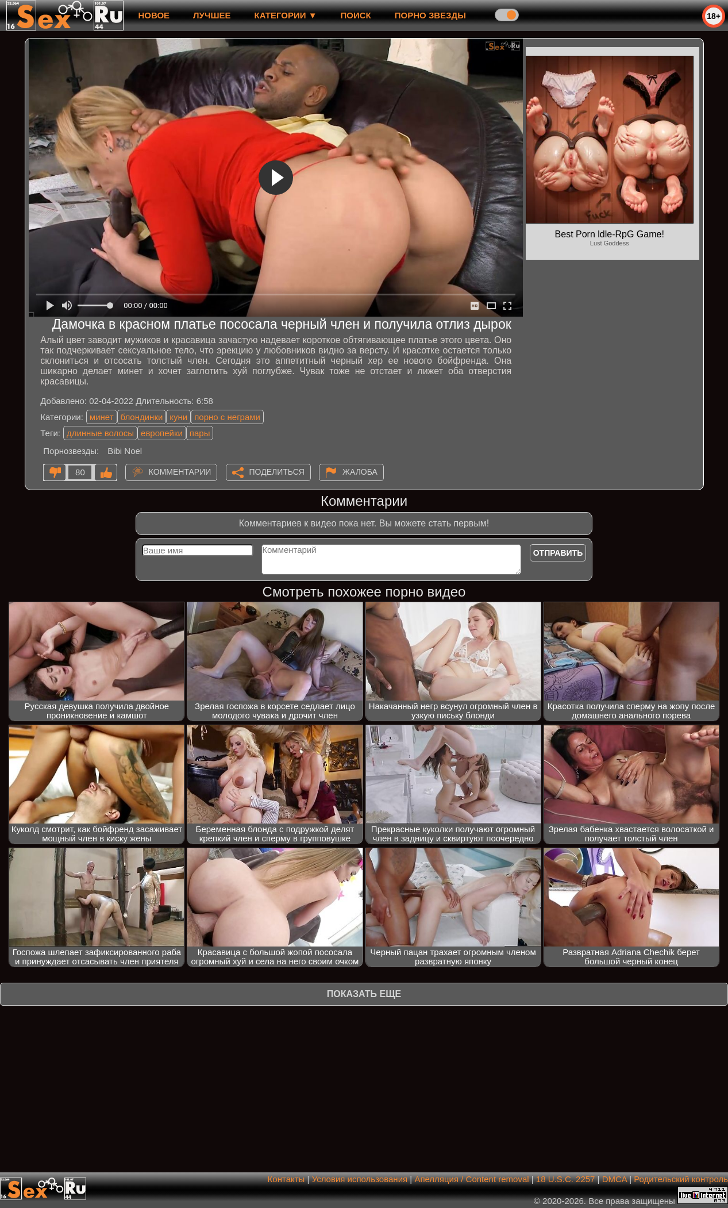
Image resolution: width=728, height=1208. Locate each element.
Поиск (356, 15)
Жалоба (360, 471)
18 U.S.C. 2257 (565, 1179)
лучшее (211, 15)
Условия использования (360, 1179)
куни (178, 417)
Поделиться (277, 471)
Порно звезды (430, 15)
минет (102, 417)
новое (154, 15)
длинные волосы (100, 433)
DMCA (614, 1179)
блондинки (142, 417)
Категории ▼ (286, 15)
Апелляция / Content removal (471, 1179)
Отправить (558, 552)
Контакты (286, 1179)
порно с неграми (227, 417)
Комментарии (180, 471)
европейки (162, 433)
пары (200, 433)
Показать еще (364, 994)
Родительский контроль (681, 1179)
